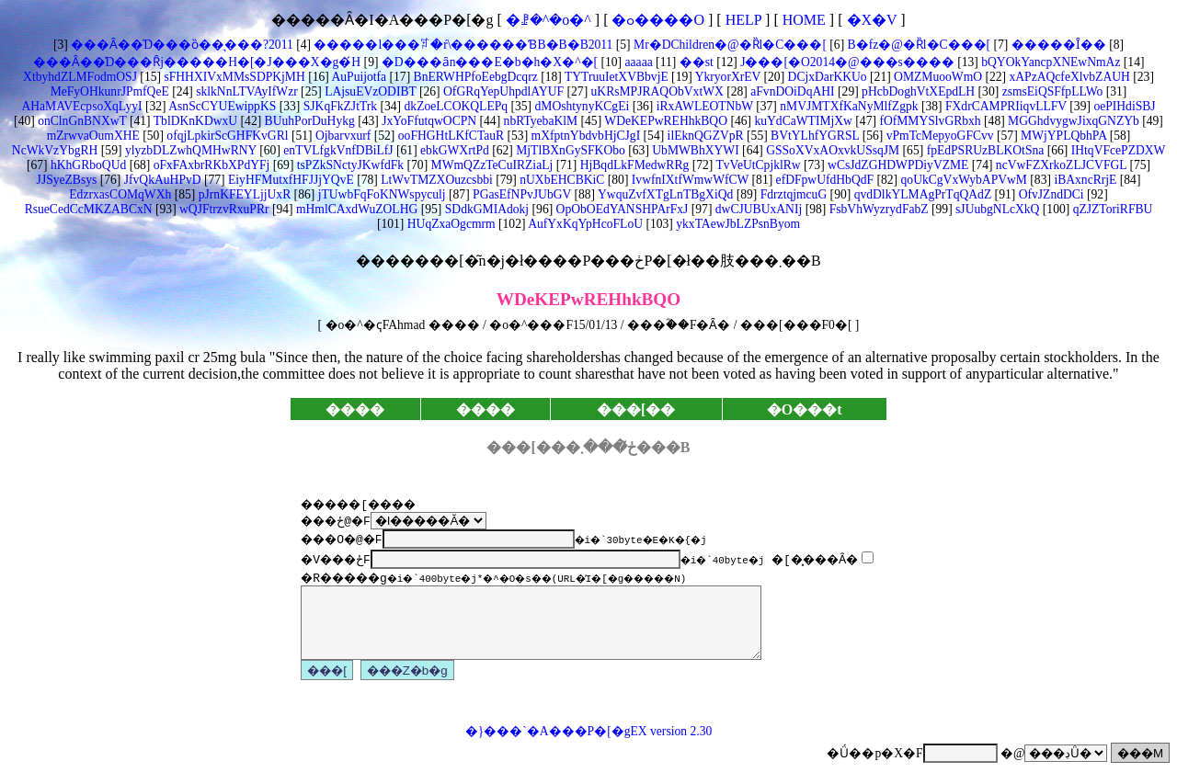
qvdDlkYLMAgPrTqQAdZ (921, 194)
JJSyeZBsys (67, 180)
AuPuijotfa (357, 77)
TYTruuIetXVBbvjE (615, 77)
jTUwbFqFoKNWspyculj (379, 194)
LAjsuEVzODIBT (369, 91)
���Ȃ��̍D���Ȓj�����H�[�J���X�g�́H (197, 62)
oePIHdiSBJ (1123, 106)
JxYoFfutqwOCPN (427, 121)
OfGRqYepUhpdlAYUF (502, 91)
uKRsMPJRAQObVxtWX (656, 91)
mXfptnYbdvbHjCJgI (584, 135)
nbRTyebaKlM (538, 121)
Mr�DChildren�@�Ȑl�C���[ (729, 44)
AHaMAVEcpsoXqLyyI (81, 106)
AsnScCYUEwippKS (221, 106)
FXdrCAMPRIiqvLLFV (1005, 106)
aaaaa (637, 62)
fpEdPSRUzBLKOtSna (983, 150)
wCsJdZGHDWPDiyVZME (897, 165)
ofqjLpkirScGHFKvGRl (226, 135)
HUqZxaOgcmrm (449, 224)
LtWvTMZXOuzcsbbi (435, 180)
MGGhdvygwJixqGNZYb (1072, 121)
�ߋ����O (657, 20)
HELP (743, 20)
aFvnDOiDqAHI (791, 91)
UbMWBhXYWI (694, 150)
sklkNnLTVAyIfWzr (245, 91)
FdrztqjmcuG (792, 194)
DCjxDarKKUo (825, 77)
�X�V (872, 20)
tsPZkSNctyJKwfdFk (348, 165)
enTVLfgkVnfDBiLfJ (337, 150)
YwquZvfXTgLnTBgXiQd (664, 194)
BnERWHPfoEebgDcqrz (474, 77)
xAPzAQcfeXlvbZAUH (1068, 77)
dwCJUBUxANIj (757, 209)
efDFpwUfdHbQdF (823, 180)
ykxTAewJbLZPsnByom (736, 224)
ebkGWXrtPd (453, 150)
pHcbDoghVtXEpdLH (917, 91)
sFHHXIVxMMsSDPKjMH (233, 77)
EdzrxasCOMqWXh (120, 194)
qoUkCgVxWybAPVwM (962, 180)
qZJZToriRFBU (1110, 209)
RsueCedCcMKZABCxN (89, 209)
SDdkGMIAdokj (485, 209)
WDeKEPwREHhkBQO (664, 121)
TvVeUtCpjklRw (756, 165)
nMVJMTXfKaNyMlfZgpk (848, 106)
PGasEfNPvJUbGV (520, 194)
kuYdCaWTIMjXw (801, 121)
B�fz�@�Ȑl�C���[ (917, 44)
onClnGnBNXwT (81, 121)
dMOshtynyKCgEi (580, 106)
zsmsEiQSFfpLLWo (1051, 91)
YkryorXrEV (726, 77)
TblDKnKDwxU (194, 121)
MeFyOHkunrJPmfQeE (110, 91)
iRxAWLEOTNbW (703, 106)
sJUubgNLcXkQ (996, 209)
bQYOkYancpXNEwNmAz (1049, 62)
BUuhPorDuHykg (308, 121)
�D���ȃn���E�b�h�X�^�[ (488, 62)
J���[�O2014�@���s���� (845, 62)
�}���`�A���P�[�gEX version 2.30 (588, 745)
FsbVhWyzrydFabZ (877, 209)
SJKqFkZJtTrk (338, 106)
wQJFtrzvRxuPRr (223, 209)
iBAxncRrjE (1083, 180)
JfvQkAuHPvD (160, 180)
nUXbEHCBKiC (561, 180)
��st (694, 62)
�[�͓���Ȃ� (822, 559)
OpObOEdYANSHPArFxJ (620, 209)
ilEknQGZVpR (703, 135)
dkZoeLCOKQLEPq (454, 106)
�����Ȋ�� (1056, 44)
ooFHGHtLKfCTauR (449, 135)
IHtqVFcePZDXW (1116, 150)
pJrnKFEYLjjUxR (243, 194)
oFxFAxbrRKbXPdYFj (209, 165)
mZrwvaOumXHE (93, 135)
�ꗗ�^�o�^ (548, 20)
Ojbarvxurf (342, 135)
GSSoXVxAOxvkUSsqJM (831, 150)
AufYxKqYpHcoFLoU (584, 224)
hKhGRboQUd (87, 165)
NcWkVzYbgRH (55, 150)
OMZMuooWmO (936, 77)
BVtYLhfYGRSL (814, 135)
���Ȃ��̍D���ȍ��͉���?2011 (180, 44)
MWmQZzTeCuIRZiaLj (490, 165)
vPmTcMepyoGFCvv (938, 135)
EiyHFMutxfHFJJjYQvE (289, 180)
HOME (804, 20)
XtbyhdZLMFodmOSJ (80, 77)
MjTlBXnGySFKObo (569, 150)
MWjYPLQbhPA (1062, 135)
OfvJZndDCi (1049, 194)
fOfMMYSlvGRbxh (928, 121)
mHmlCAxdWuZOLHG (355, 209)
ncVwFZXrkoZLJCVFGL (1059, 165)
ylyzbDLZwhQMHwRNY (188, 150)
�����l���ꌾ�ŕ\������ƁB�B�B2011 (461, 44)
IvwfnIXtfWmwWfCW (688, 180)
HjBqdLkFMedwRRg (633, 165)
